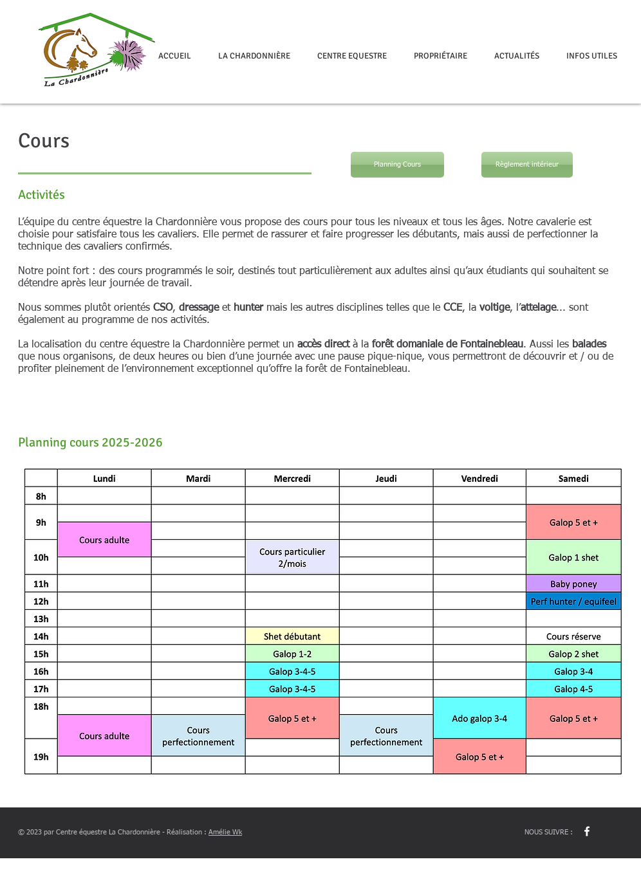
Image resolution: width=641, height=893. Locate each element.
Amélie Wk (225, 832)
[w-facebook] (587, 831)
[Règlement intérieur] (527, 165)
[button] (254, 56)
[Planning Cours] (397, 165)
